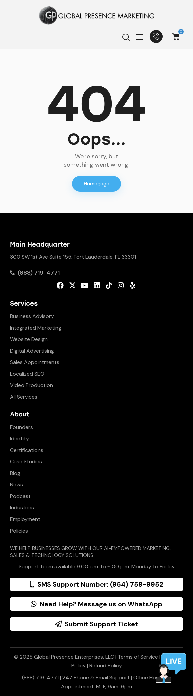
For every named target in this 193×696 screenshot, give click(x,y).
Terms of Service (138, 656)
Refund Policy (105, 665)
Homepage (96, 184)
